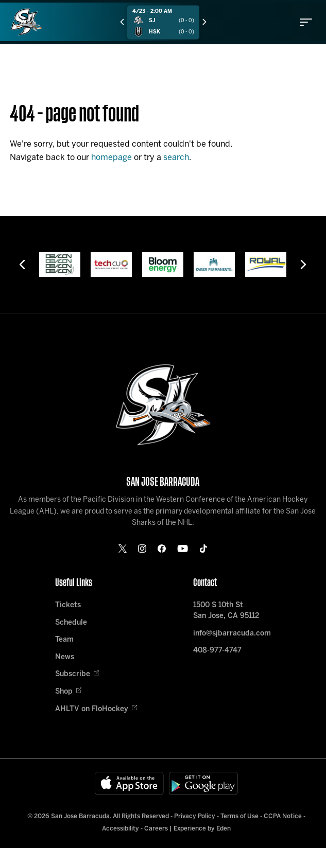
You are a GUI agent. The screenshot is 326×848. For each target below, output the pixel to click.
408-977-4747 (217, 650)
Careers (156, 829)
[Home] (26, 22)
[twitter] (122, 548)
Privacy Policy (194, 816)
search (176, 158)
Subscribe (77, 674)
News (64, 657)
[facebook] (162, 548)
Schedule (71, 623)
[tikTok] (203, 548)
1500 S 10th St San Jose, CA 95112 (226, 611)
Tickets (68, 605)
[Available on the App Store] (129, 783)
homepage (111, 158)
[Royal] (265, 264)
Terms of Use (239, 816)
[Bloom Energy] (162, 264)
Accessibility (120, 829)
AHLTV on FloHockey (96, 709)
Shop (68, 691)
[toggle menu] (306, 22)
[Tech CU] (111, 264)
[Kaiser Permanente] (214, 264)
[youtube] (182, 548)
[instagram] (142, 548)
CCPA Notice (283, 816)
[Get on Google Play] (203, 783)
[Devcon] (59, 264)
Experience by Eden (202, 829)
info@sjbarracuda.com (232, 633)
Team (64, 640)
